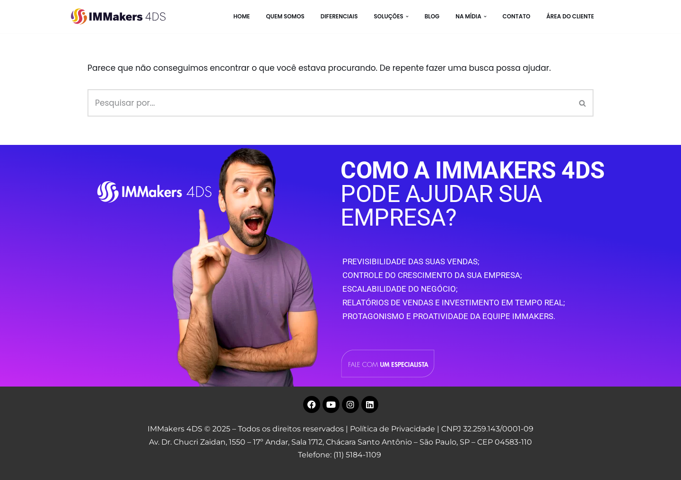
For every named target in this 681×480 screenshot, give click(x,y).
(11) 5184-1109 (357, 454)
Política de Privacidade (392, 428)
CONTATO (517, 16)
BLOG (432, 16)
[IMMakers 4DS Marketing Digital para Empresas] (120, 16)
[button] (407, 16)
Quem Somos (285, 16)
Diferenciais (339, 16)
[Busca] (329, 103)
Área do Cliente (570, 16)
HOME (241, 16)
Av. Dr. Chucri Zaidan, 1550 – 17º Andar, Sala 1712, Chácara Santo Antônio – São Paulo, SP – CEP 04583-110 (340, 442)
